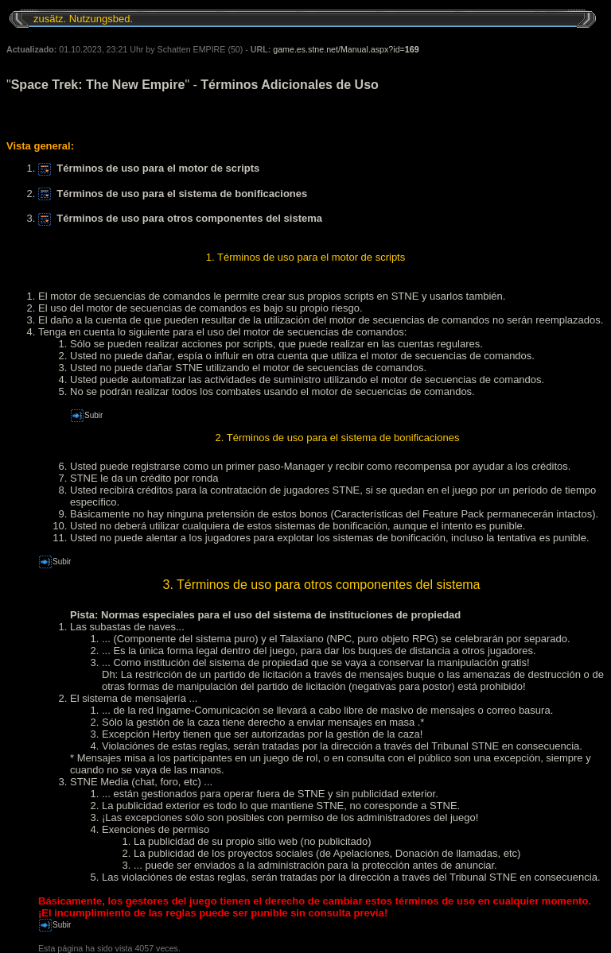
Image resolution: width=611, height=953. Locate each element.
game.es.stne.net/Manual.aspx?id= (345, 49)
